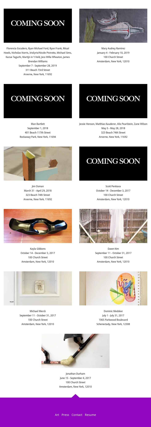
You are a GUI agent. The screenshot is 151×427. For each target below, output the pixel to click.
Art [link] (57, 415)
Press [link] (65, 415)
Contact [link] (77, 415)
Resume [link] (90, 415)
